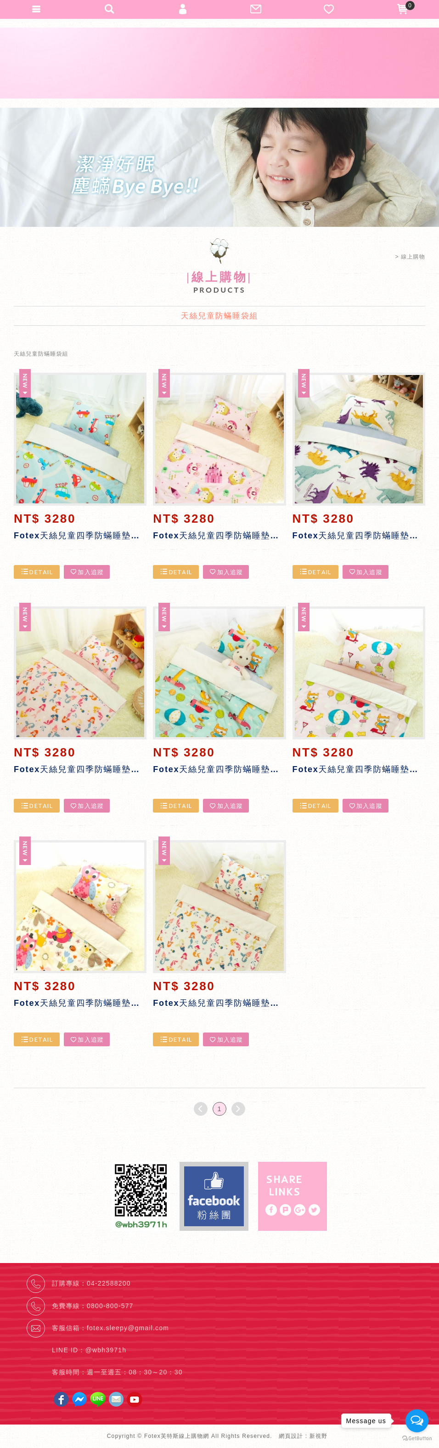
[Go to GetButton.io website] (417, 1439)
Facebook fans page (214, 1196)
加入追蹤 (87, 572)
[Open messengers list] (416, 1420)
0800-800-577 (110, 1306)
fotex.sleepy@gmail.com (128, 1328)
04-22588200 (109, 1283)
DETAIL (37, 572)
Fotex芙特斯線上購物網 (219, 63)
